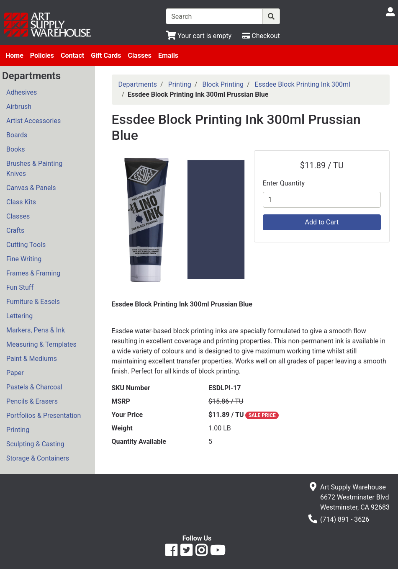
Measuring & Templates (41, 344)
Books (15, 149)
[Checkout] (261, 36)
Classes (139, 55)
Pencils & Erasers (32, 401)
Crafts (15, 230)
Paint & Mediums (31, 359)
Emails (168, 55)
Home (14, 55)
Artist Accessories (33, 121)
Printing (17, 430)
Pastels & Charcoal (34, 387)
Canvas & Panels (31, 188)
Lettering (19, 316)
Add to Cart (322, 222)
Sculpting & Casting (35, 444)
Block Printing (223, 84)
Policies (42, 55)
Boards (16, 135)
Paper (15, 373)
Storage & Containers (37, 458)
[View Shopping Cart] (198, 36)
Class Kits (21, 202)
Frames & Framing (33, 273)
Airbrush (18, 107)
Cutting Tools (26, 245)
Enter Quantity (284, 183)
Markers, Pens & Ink (35, 330)
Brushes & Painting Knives (34, 169)
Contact (72, 55)
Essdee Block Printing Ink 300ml (302, 84)
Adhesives (21, 92)
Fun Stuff (19, 287)
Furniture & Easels (33, 302)
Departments (137, 84)
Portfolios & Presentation (43, 416)
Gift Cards (106, 55)
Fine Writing (23, 259)
